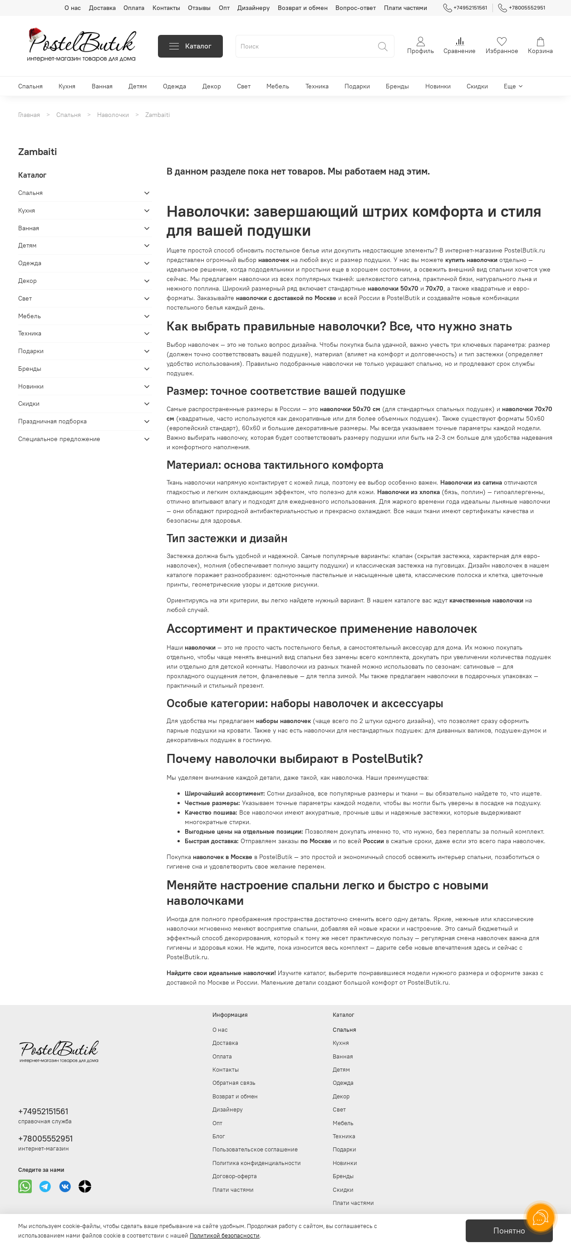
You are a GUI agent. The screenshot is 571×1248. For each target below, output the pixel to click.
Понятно (509, 1231)
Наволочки (113, 115)
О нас (72, 8)
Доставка (102, 8)
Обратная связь (234, 1082)
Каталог (190, 46)
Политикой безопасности (225, 1235)
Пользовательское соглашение (255, 1149)
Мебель (277, 86)
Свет (244, 86)
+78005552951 (521, 8)
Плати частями (405, 8)
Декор (211, 86)
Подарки (357, 86)
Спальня (30, 86)
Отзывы (199, 8)
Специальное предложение (59, 439)
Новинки (438, 86)
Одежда (174, 86)
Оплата (133, 8)
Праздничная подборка (52, 421)
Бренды (397, 86)
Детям (137, 86)
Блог (218, 1136)
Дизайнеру (253, 8)
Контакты (166, 8)
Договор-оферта (234, 1176)
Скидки (477, 86)
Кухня (67, 86)
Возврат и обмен (303, 8)
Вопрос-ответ (355, 8)
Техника (317, 86)
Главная (29, 115)
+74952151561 (465, 8)
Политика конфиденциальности (256, 1163)
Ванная (102, 86)
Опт (224, 8)
